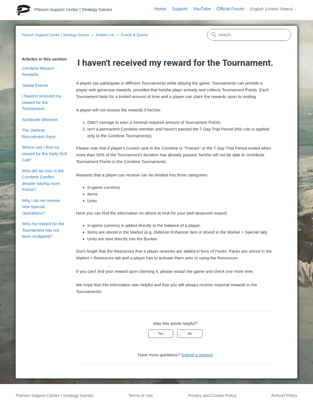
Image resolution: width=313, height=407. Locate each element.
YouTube (202, 8)
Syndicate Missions (40, 119)
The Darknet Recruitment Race (38, 133)
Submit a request (197, 354)
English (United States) (274, 8)
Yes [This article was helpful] (160, 334)
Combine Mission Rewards (38, 71)
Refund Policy (285, 395)
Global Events (35, 85)
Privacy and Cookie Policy (212, 395)
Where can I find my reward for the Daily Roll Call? (44, 153)
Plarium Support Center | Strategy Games (55, 35)
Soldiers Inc (105, 35)
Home (160, 8)
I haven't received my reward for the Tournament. (41, 102)
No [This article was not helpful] (190, 334)
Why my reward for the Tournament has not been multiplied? (43, 230)
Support (180, 8)
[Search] (249, 34)
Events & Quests (134, 35)
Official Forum (230, 8)
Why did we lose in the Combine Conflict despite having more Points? (43, 180)
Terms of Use (140, 395)
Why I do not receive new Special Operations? (41, 206)
